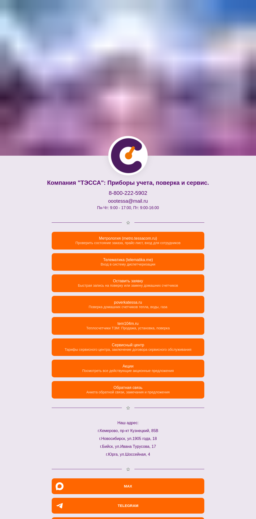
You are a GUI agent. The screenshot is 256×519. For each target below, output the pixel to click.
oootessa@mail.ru (128, 201)
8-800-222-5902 (128, 193)
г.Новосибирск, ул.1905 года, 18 (128, 438)
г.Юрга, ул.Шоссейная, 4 (128, 454)
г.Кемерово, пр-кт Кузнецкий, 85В (128, 431)
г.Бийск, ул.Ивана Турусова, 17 (128, 446)
